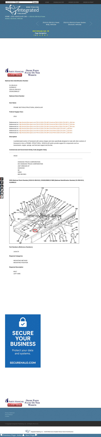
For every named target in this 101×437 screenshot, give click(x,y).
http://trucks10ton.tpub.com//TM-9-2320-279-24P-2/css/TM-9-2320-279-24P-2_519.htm (45, 130)
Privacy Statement (9, 412)
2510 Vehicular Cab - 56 (40, 31)
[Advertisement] (50, 53)
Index (20, 435)
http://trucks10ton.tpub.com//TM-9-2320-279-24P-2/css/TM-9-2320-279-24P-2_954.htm (45, 132)
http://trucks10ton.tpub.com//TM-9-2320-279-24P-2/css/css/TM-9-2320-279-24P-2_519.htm (47, 124)
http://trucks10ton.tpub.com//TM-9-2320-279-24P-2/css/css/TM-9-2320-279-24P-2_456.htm (47, 122)
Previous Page (8, 435)
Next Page (31, 435)
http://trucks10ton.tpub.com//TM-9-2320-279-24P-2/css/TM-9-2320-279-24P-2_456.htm (45, 128)
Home (7, 16)
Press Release (9, 414)
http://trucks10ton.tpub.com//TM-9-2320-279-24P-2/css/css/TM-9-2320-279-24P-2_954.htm (47, 126)
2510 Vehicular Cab (19, 16)
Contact (7, 416)
